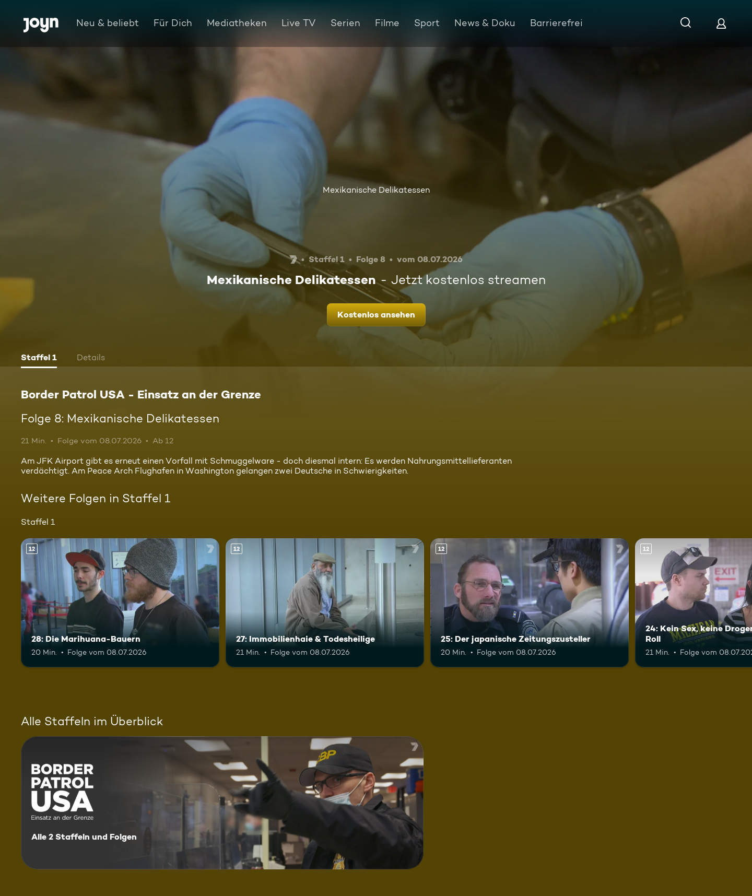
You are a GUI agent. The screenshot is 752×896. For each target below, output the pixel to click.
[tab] (39, 358)
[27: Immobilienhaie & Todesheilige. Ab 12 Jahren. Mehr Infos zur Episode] (325, 602)
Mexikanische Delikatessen (376, 190)
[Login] (721, 23)
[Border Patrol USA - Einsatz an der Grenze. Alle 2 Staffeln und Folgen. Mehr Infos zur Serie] (222, 802)
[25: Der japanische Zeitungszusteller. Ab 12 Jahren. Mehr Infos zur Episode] (529, 602)
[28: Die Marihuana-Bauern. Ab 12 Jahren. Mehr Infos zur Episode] (120, 602)
